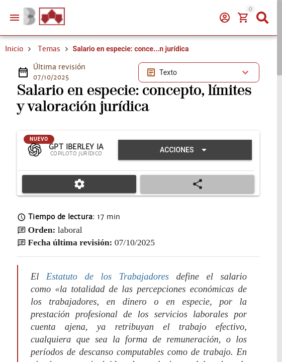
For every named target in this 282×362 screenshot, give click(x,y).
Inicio (14, 48)
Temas (49, 48)
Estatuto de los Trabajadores (107, 276)
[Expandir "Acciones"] (185, 150)
